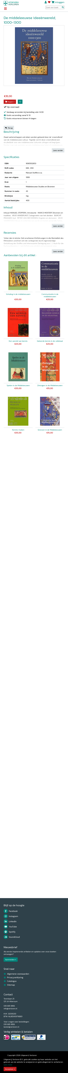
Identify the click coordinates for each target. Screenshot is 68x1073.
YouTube (10, 926)
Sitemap (9, 984)
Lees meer (8, 1064)
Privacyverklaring (13, 977)
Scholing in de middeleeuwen (18, 294)
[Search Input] (55, 7)
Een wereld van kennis (18, 341)
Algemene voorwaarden (16, 973)
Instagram (11, 916)
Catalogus (10, 981)
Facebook (11, 911)
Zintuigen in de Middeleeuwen (49, 385)
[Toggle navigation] (5, 9)
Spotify (10, 931)
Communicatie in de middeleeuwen (50, 295)
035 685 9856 (9, 1005)
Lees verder (58, 150)
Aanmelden (10, 959)
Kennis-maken (18, 429)
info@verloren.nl (10, 1008)
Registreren (46, 2)
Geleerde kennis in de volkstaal (50, 341)
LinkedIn (10, 921)
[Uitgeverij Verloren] (11, 3)
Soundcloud (12, 937)
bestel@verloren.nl (11, 1026)
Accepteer (9, 1069)
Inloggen (59, 2)
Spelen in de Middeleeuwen (18, 385)
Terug (9, 128)
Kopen (9, 101)
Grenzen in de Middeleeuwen (50, 429)
